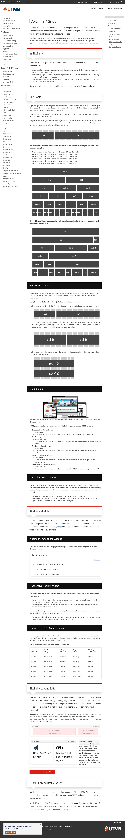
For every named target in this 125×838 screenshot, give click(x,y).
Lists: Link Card (7, 157)
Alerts (117, 2)
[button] (40, 824)
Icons (4, 128)
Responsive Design (115, 29)
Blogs (59, 527)
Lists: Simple (6, 165)
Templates (6, 62)
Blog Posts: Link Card (9, 99)
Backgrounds (7, 92)
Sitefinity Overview (8, 74)
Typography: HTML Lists (10, 186)
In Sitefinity (111, 23)
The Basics (102, 8)
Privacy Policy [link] (19, 828)
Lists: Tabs (6, 168)
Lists (4, 142)
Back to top (118, 822)
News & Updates (8, 23)
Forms (5, 126)
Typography (6, 184)
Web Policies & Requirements (11, 28)
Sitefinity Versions (8, 26)
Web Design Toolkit (8, 82)
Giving (105, 2)
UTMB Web (92, 8)
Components (11, 86)
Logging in (6, 49)
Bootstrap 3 (84, 803)
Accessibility (67, 826)
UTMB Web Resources (8, 2)
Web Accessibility (8, 46)
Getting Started (7, 38)
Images (5, 131)
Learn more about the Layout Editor (42, 772)
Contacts (111, 2)
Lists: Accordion (7, 144)
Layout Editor (7, 136)
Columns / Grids (112, 20)
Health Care (73, 2)
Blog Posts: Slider (8, 102)
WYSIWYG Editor (8, 56)
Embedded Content (8, 121)
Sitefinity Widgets (8, 71)
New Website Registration (10, 43)
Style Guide (6, 77)
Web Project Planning (9, 41)
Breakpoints (112, 31)
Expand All (97, 560)
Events (5, 123)
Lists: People (6, 163)
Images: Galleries (8, 134)
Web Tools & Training (9, 21)
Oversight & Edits (8, 35)
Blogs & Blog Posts (8, 94)
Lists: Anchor (7, 147)
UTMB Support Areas (97, 2)
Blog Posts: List (7, 97)
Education (80, 2)
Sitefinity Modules (113, 39)
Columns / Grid (7, 59)
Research (87, 2)
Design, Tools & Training (114, 8)
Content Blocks (7, 118)
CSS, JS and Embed (9, 110)
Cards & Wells (7, 105)
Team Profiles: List (8, 179)
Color (4, 113)
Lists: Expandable (8, 150)
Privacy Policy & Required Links (50, 826)
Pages (4, 64)
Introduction (6, 18)
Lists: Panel (6, 160)
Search (5, 51)
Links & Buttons (7, 139)
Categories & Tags (8, 107)
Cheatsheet (6, 79)
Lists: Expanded (7, 152)
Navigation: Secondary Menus (12, 173)
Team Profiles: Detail (9, 181)
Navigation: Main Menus (10, 54)
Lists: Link (6, 155)
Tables (5, 176)
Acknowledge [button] (10, 832)
